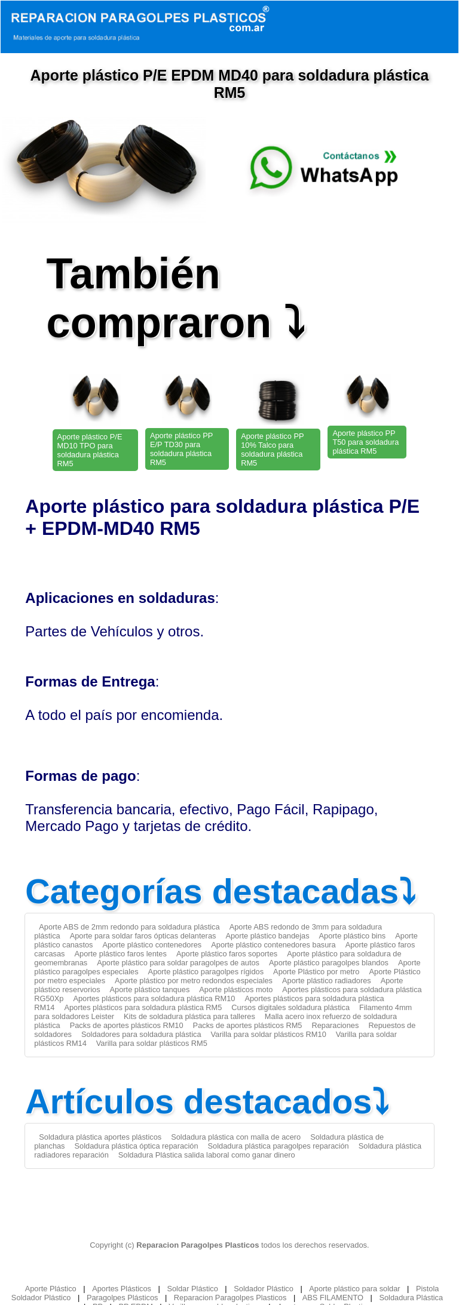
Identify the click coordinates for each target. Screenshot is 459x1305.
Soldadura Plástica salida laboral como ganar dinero (206, 1154)
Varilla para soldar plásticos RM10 (268, 1034)
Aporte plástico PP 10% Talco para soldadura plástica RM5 (272, 449)
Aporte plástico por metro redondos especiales (194, 980)
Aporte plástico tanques (150, 989)
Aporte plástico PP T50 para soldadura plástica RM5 (365, 442)
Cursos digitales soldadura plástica (290, 1007)
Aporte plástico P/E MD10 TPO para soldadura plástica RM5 (90, 450)
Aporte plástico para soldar (354, 1288)
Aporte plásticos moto (236, 989)
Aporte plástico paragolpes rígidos (206, 971)
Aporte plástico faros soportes (226, 953)
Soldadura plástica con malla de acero (236, 1136)
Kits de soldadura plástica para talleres (189, 1016)
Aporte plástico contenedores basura (273, 944)
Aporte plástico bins (352, 935)
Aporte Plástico (50, 1288)
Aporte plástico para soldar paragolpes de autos (178, 962)
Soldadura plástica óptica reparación (136, 1145)
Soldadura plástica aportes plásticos (100, 1136)
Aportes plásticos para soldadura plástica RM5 (143, 1007)
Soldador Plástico (263, 1288)
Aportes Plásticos (121, 1288)
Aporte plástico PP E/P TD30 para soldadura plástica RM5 (181, 449)
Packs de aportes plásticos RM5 (247, 1025)
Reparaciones (335, 1025)
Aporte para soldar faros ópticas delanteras (143, 935)
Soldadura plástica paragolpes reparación (278, 1145)
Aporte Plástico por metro (316, 971)
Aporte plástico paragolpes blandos (328, 962)
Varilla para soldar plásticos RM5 (151, 1043)
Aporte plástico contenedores (151, 944)
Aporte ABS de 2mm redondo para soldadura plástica (129, 926)
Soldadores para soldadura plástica (141, 1034)
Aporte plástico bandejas (267, 935)
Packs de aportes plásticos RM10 (126, 1025)
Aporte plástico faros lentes (121, 953)
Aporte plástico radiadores (326, 980)
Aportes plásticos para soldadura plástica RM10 (154, 998)
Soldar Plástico (192, 1288)
